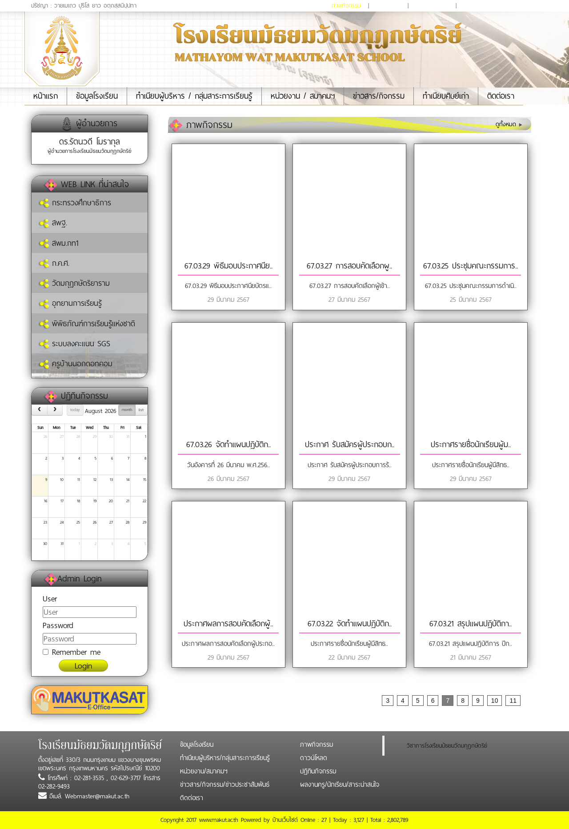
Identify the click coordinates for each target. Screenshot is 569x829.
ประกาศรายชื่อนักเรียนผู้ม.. (471, 444)
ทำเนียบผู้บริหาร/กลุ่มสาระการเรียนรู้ (225, 758)
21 (127, 501)
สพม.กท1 (58, 243)
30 (111, 436)
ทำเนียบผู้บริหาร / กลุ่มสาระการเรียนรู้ (194, 96)
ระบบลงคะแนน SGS (74, 343)
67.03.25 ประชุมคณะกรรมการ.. (470, 266)
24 (62, 522)
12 (94, 479)
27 (62, 436)
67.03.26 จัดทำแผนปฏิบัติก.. (228, 444)
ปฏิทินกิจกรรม (432, 5)
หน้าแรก (50, 95)
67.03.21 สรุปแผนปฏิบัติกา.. (470, 624)
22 (144, 501)
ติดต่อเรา (500, 96)
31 (127, 436)
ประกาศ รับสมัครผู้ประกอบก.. (349, 444)
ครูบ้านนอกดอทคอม (75, 363)
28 (78, 436)
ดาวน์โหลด (388, 5)
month (127, 409)
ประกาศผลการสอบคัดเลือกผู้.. (228, 624)
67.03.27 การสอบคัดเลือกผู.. (349, 266)
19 (94, 501)
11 (78, 479)
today (75, 409)
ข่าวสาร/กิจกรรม (379, 96)
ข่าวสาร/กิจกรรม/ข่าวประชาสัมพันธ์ (224, 784)
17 (62, 501)
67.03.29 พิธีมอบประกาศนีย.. (228, 266)
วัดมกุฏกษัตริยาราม (74, 283)
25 (78, 522)
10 (62, 479)
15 (144, 479)
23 (45, 522)
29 (94, 436)
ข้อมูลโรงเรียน (97, 96)
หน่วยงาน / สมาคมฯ (303, 96)
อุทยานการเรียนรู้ (70, 303)
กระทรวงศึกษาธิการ (74, 202)
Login (83, 666)
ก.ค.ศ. (53, 263)
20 (111, 501)
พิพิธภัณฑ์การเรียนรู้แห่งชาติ (86, 323)
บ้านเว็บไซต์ (285, 820)
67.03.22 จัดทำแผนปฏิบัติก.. (350, 624)
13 (111, 479)
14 (127, 479)
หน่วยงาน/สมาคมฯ (204, 771)
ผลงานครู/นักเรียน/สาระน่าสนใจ (497, 5)
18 (78, 501)
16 (45, 501)
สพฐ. (52, 222)
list (141, 409)
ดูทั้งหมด (509, 124)
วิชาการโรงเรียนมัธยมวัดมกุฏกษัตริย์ (447, 746)
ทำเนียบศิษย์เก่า (446, 96)
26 (45, 436)
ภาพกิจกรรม (346, 5)
